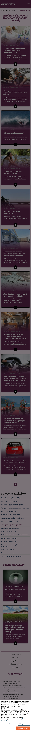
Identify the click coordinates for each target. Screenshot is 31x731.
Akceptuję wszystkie (23, 728)
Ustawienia (12, 724)
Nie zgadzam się (24, 724)
